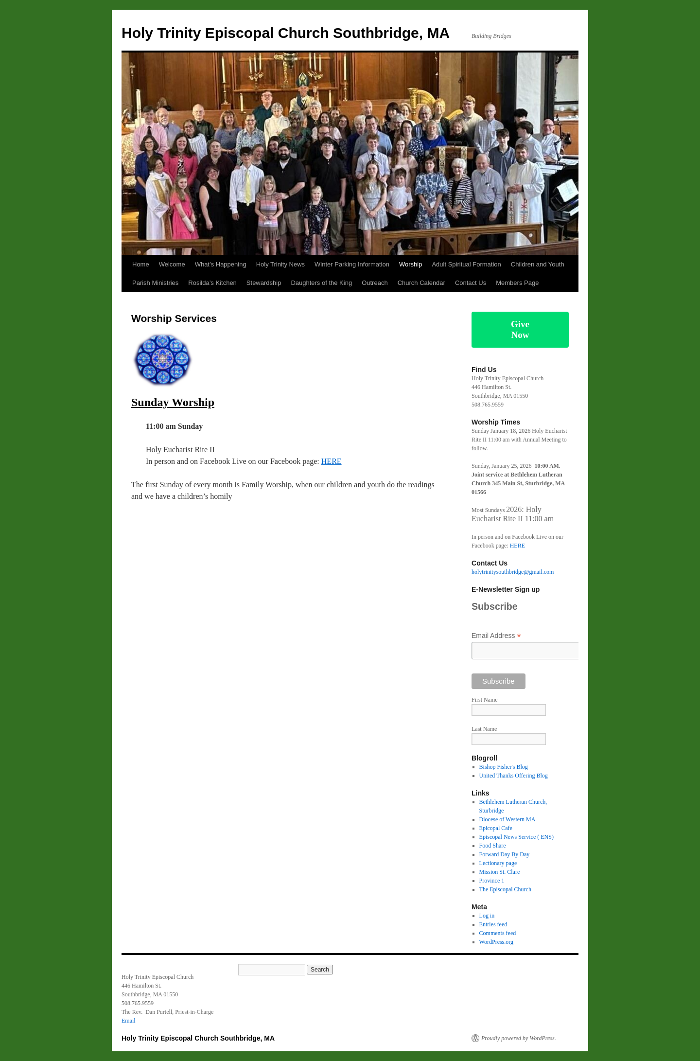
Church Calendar (421, 282)
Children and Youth (537, 264)
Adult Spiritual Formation (466, 264)
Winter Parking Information (352, 264)
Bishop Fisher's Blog (503, 766)
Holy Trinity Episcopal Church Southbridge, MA (286, 33)
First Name (485, 699)
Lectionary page (498, 863)
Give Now (520, 329)
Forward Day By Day (504, 854)
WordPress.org (496, 941)
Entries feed (493, 924)
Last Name (484, 728)
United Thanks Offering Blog (513, 775)
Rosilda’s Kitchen (212, 282)
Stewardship (263, 282)
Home (140, 264)
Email (129, 1020)
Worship (410, 264)
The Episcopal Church (505, 889)
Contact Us (470, 282)
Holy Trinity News (280, 264)
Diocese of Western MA (507, 819)
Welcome (172, 264)
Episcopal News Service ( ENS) (516, 836)
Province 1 (492, 880)
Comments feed (497, 933)
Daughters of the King (321, 282)
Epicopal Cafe (495, 828)
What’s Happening (220, 264)
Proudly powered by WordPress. (518, 1038)
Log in (487, 915)
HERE (331, 461)
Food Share (492, 845)
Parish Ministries (155, 282)
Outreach (374, 282)
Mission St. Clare (499, 871)
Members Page (517, 282)
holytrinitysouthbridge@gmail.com (513, 571)
